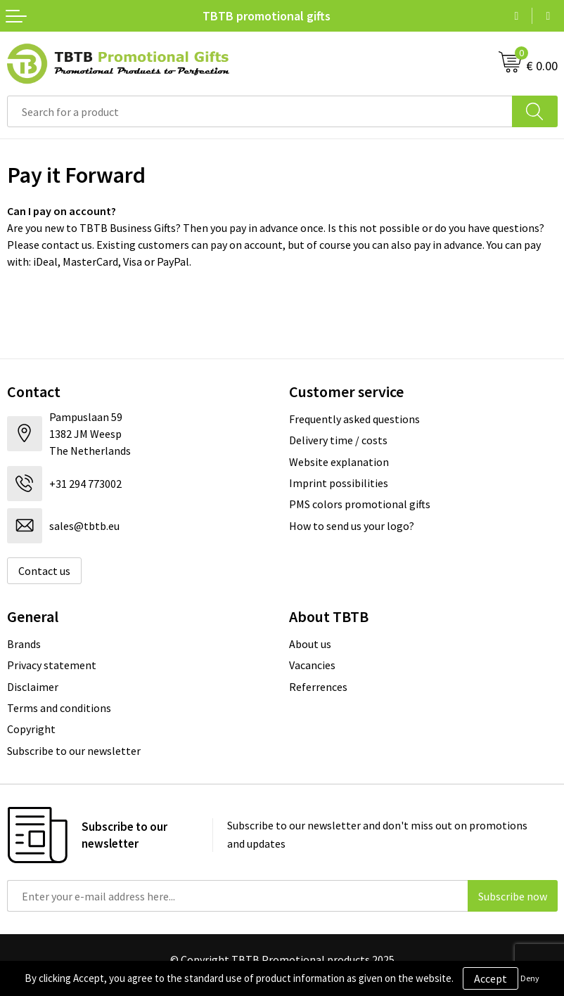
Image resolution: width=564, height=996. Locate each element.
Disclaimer (32, 687)
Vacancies (312, 665)
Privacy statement (51, 665)
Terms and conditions (59, 708)
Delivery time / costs (338, 440)
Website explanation (339, 462)
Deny (529, 978)
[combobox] (260, 111)
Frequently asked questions (354, 419)
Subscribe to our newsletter (74, 751)
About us (310, 644)
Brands (24, 644)
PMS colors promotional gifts (359, 504)
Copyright (31, 729)
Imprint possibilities (338, 483)
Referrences (318, 687)
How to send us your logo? (351, 526)
